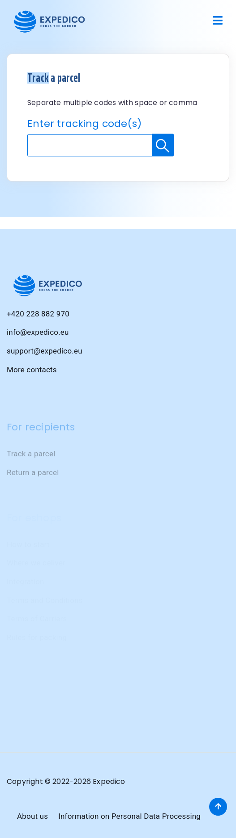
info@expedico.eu (38, 332)
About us (32, 816)
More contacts (32, 370)
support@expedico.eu (44, 351)
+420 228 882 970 (38, 314)
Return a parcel (33, 488)
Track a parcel (31, 469)
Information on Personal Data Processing (129, 816)
